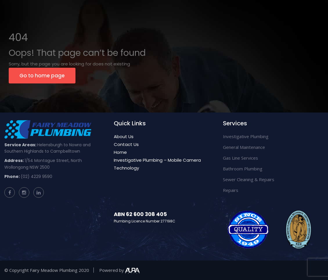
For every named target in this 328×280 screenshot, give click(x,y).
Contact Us (126, 144)
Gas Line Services (240, 158)
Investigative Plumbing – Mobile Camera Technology (157, 164)
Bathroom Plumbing (242, 169)
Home (120, 152)
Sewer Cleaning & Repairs (248, 179)
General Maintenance (244, 147)
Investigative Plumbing (245, 136)
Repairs (230, 190)
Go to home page (42, 75)
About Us (124, 136)
